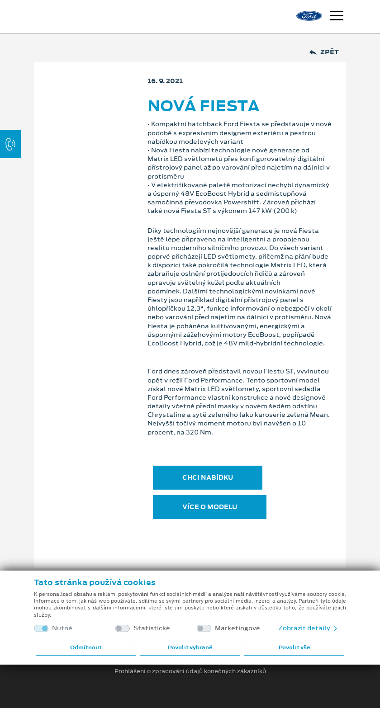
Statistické (151, 628)
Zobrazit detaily (308, 627)
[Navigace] (337, 17)
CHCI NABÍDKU (207, 477)
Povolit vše (294, 647)
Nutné (62, 628)
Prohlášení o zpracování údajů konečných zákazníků (190, 671)
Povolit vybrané (190, 647)
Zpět (324, 52)
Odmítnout (86, 647)
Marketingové (237, 628)
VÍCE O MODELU (209, 506)
